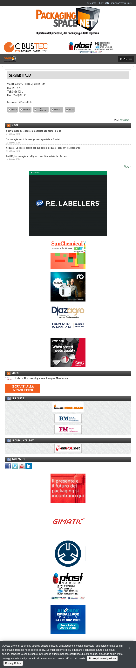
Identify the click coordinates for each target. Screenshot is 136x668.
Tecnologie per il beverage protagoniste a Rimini (32, 139)
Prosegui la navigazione (102, 658)
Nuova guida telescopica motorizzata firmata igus (33, 130)
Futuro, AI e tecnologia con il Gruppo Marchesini (36, 378)
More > (127, 166)
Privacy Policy (13, 663)
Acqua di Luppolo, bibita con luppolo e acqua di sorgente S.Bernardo (43, 147)
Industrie (124, 120)
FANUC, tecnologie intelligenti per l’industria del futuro (36, 156)
